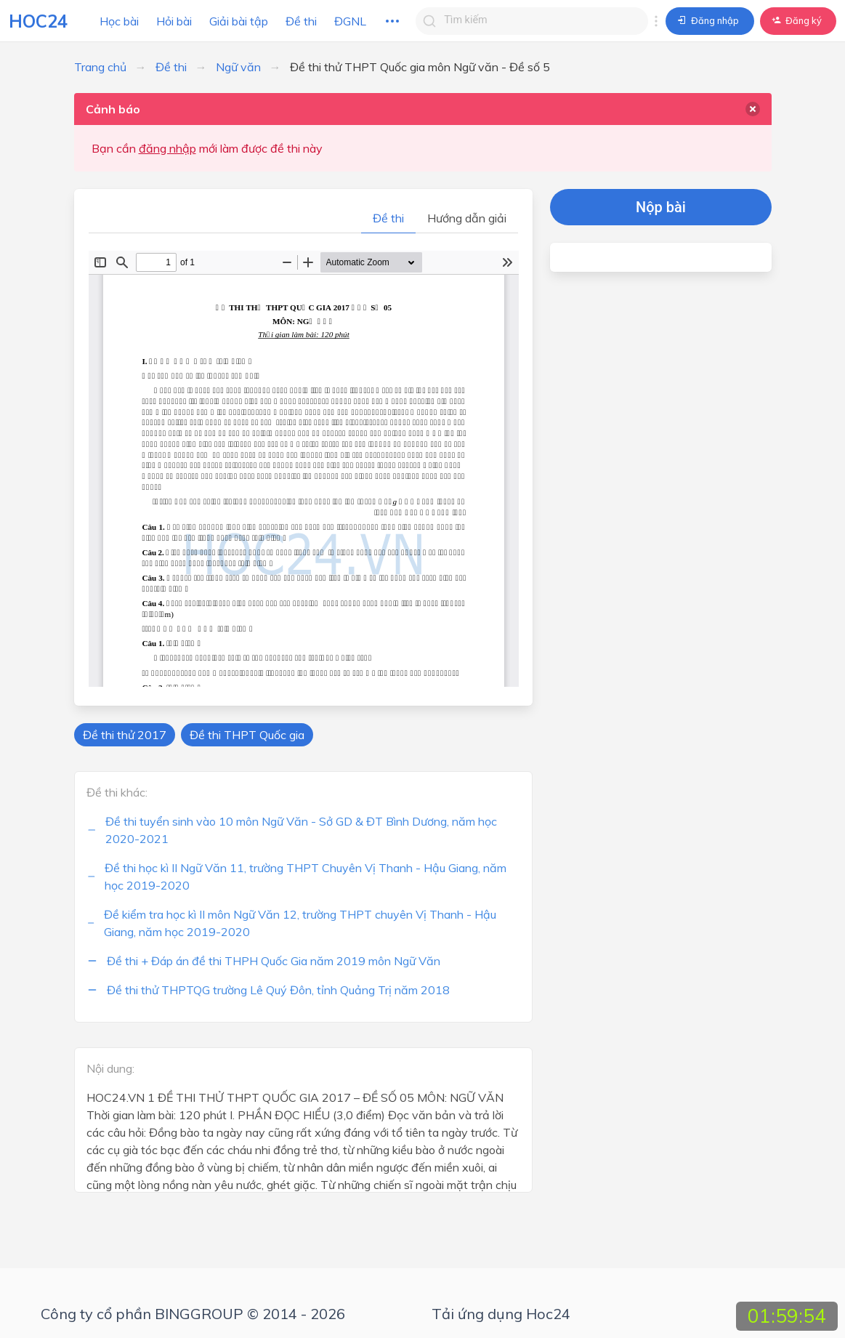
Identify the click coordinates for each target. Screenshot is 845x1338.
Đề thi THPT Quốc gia (247, 735)
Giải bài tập (238, 21)
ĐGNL (350, 21)
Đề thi (301, 21)
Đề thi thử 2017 (124, 735)
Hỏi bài (174, 21)
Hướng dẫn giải (466, 218)
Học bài (119, 21)
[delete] (752, 109)
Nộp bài (661, 207)
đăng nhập (167, 148)
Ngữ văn (238, 67)
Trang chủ (100, 67)
